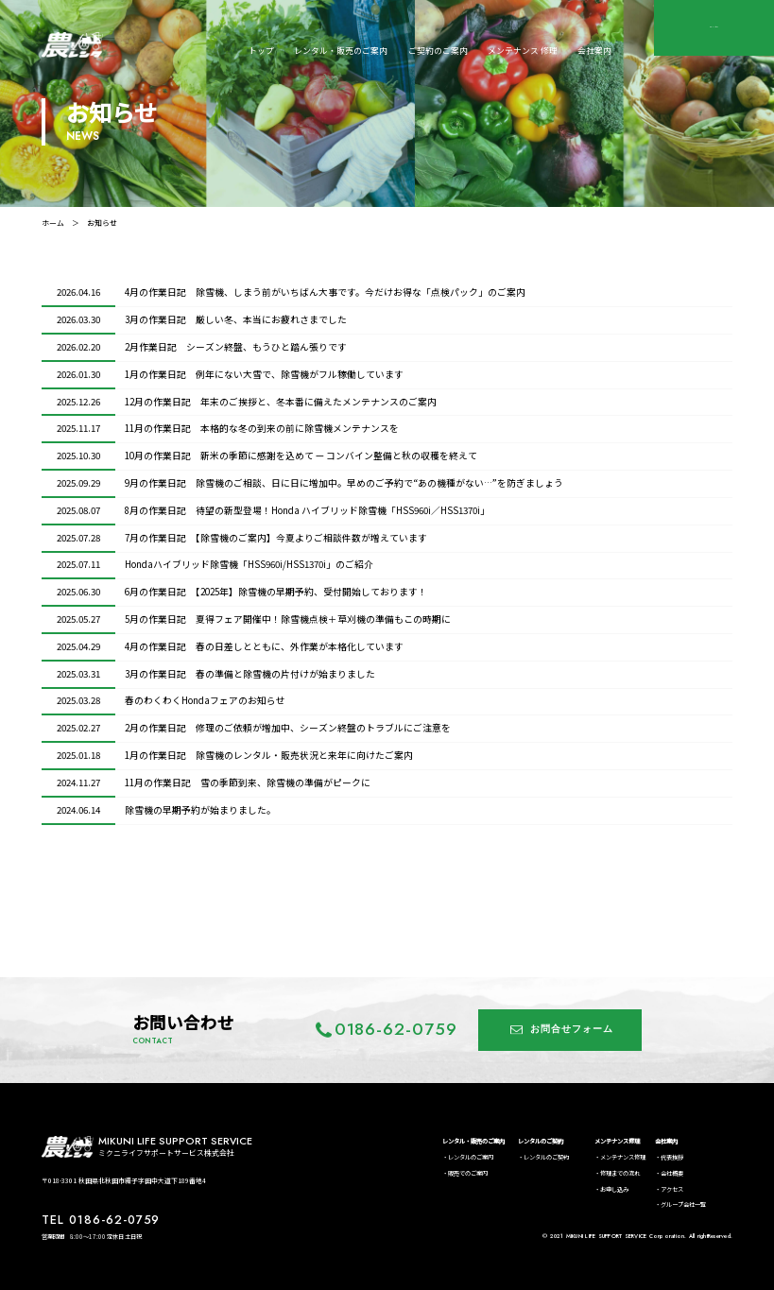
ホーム (53, 222)
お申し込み (614, 1189)
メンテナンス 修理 (523, 50)
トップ (261, 50)
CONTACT (714, 27)
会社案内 (594, 50)
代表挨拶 (672, 1157)
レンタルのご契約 (540, 1141)
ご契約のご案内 (438, 50)
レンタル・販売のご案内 (340, 50)
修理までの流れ (620, 1173)
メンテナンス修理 (617, 1141)
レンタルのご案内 (470, 1157)
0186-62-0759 (396, 1029)
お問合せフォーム (571, 1029)
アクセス (672, 1189)
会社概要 (672, 1173)
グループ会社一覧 (683, 1204)
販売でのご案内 (468, 1173)
